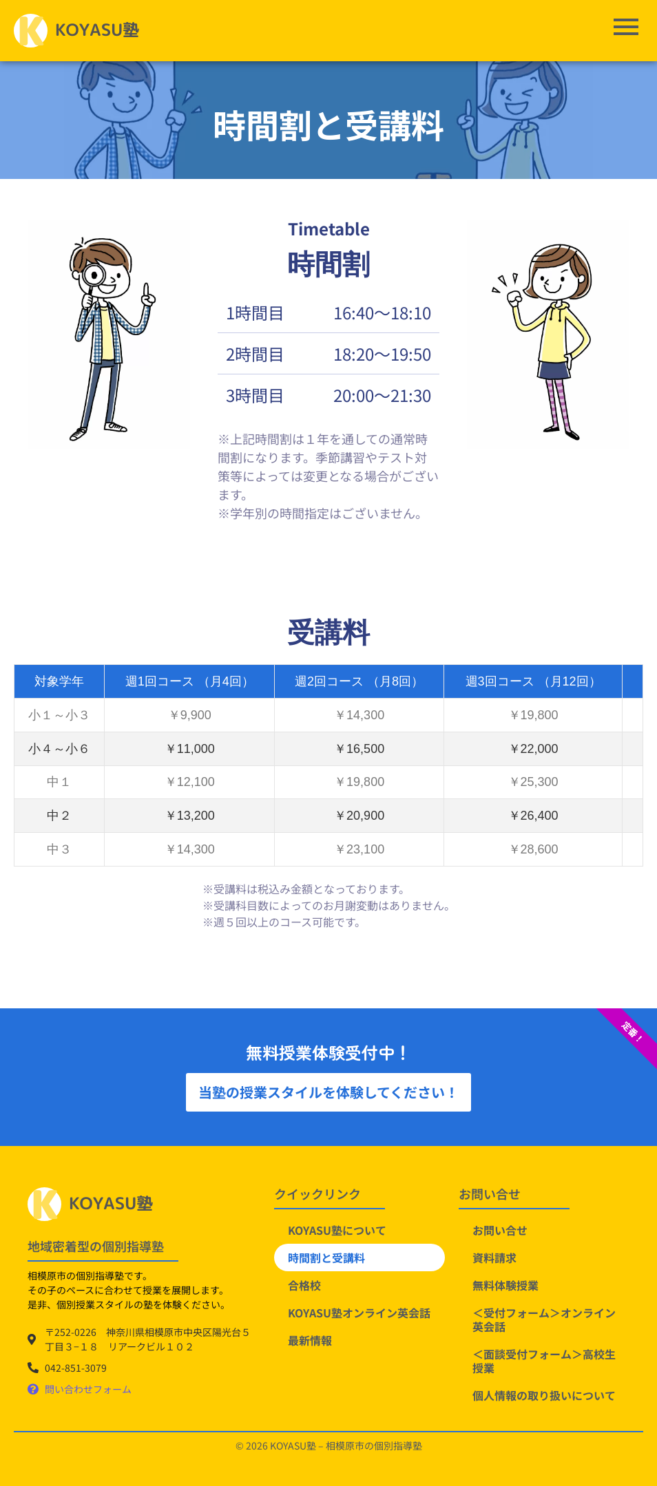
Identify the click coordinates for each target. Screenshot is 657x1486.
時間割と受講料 (326, 1257)
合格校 (304, 1285)
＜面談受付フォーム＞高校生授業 (544, 1361)
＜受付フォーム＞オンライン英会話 (544, 1319)
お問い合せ (500, 1230)
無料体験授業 (505, 1285)
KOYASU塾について (337, 1230)
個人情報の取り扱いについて (544, 1395)
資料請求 (494, 1257)
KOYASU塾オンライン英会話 (359, 1312)
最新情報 (310, 1340)
